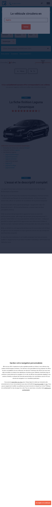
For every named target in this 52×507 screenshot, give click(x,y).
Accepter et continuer (43, 503)
